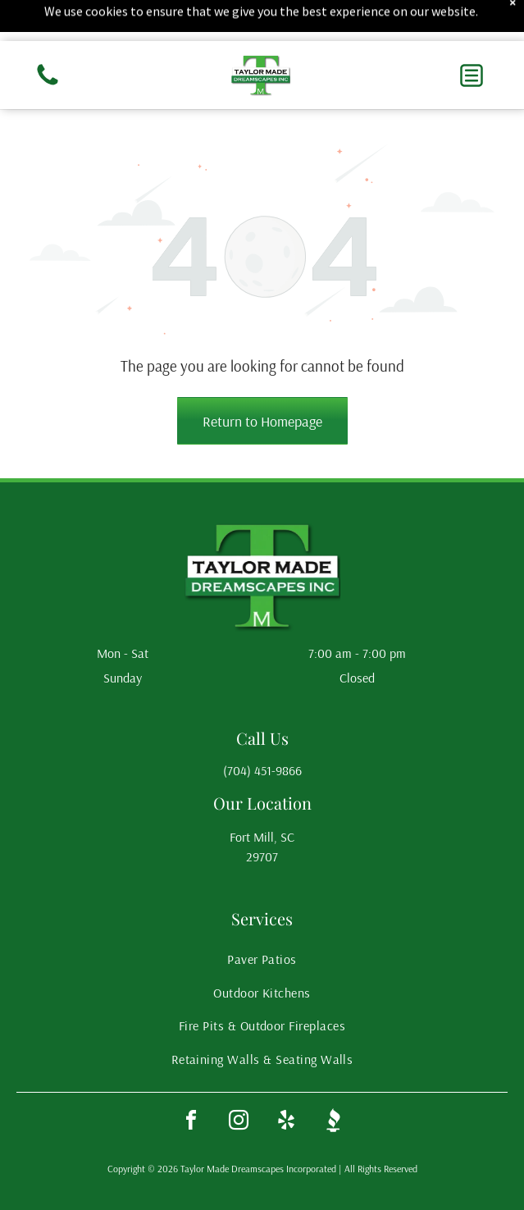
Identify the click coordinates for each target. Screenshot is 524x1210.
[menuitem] (262, 959)
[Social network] (334, 1122)
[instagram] (238, 1122)
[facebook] (191, 1122)
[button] (471, 75)
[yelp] (286, 1122)
